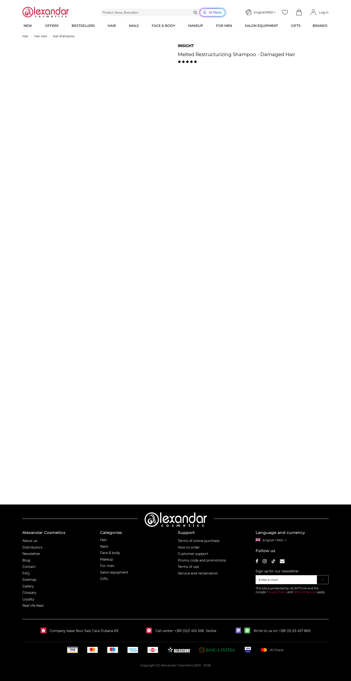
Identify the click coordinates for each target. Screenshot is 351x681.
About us (29, 541)
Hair (103, 540)
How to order (189, 547)
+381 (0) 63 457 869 (294, 631)
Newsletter (31, 554)
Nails (104, 546)
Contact (29, 567)
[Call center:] (150, 631)
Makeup (106, 559)
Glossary (29, 593)
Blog (26, 560)
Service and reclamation (198, 573)
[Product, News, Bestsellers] (162, 12)
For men (107, 566)
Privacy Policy (276, 592)
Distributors (32, 547)
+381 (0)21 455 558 (189, 631)
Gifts (104, 579)
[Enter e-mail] (286, 579)
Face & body (110, 553)
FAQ (26, 573)
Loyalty (28, 599)
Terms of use (188, 567)
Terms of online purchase (198, 541)
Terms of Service (304, 592)
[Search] (195, 12)
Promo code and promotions (202, 560)
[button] (299, 12)
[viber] (239, 631)
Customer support (193, 554)
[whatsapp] (248, 631)
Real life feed (32, 605)
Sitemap (29, 580)
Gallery (28, 586)
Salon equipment (114, 572)
